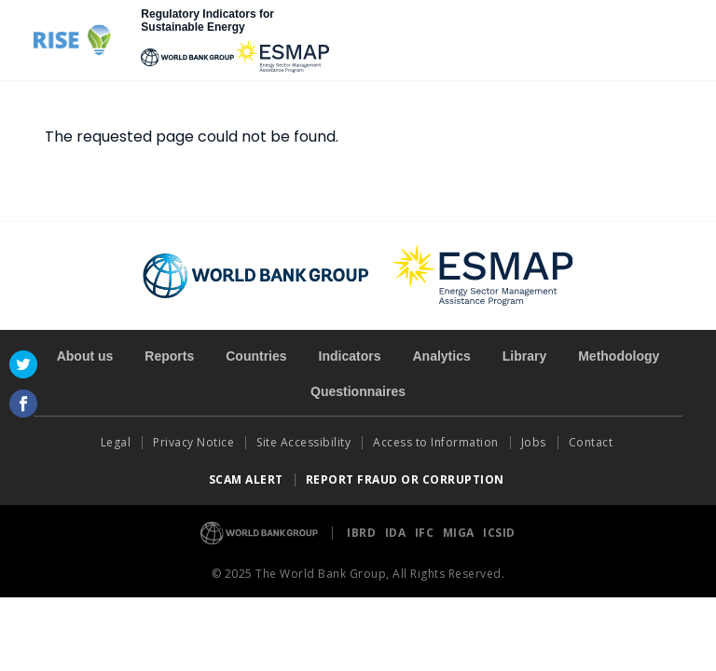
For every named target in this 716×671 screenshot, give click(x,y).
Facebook (23, 404)
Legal (116, 442)
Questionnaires (358, 391)
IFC (426, 533)
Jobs (533, 442)
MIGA (460, 533)
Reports (169, 356)
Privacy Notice (193, 442)
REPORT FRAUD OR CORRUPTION (407, 479)
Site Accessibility (303, 442)
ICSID (499, 533)
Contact (592, 442)
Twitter (23, 364)
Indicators (350, 356)
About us (85, 356)
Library (524, 356)
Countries (256, 356)
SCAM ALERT (246, 479)
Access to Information (436, 442)
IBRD (363, 533)
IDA (397, 533)
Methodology (618, 356)
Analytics (441, 356)
